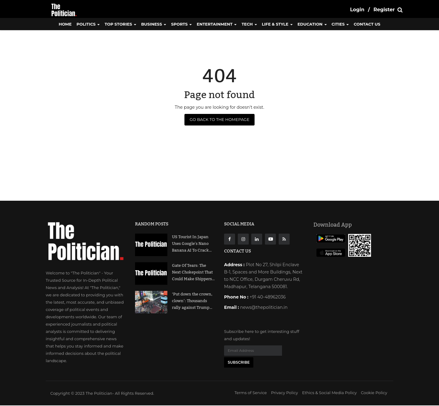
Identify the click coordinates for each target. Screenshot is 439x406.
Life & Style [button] (277, 24)
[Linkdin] (256, 239)
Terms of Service (250, 393)
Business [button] (153, 24)
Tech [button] (249, 24)
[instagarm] (243, 239)
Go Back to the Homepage (219, 119)
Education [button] (312, 24)
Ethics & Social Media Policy (329, 393)
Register (384, 9)
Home (65, 24)
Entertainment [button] (217, 24)
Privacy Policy (284, 393)
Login (357, 9)
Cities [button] (340, 24)
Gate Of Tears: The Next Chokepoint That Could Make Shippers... (193, 272)
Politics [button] (88, 24)
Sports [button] (181, 24)
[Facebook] (229, 239)
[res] (284, 239)
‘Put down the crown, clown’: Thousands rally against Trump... (192, 301)
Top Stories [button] (120, 24)
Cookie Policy (374, 393)
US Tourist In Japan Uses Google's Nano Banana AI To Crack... (192, 244)
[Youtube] (270, 239)
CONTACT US (367, 24)
